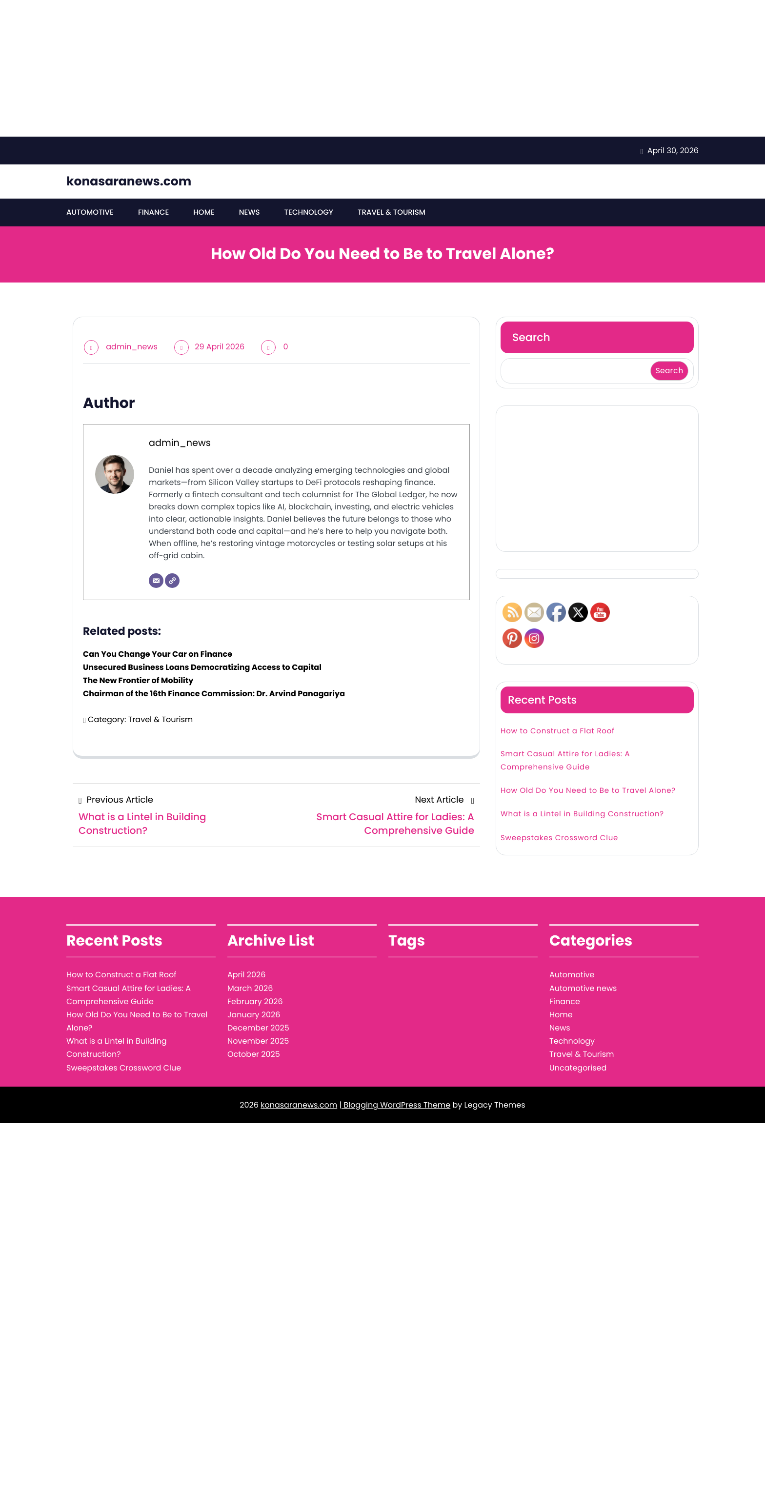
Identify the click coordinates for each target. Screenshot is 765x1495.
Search (531, 337)
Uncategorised (577, 1067)
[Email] (156, 581)
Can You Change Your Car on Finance (157, 654)
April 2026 (246, 975)
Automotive (90, 212)
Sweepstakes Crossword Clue (559, 838)
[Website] (172, 581)
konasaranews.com (128, 181)
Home (203, 212)
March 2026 (250, 988)
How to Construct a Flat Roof (558, 731)
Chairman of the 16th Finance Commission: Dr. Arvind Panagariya (214, 694)
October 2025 (253, 1054)
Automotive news (583, 988)
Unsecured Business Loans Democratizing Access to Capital (202, 667)
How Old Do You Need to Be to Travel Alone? (588, 791)
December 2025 (258, 1027)
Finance (153, 212)
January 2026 (253, 1014)
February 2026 (255, 1001)
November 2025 (258, 1041)
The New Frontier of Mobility (138, 680)
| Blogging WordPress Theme (394, 1105)
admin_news (132, 346)
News (249, 212)
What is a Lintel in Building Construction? (582, 814)
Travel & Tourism (391, 212)
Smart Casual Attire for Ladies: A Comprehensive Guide (565, 760)
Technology (308, 212)
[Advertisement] (292, 68)
